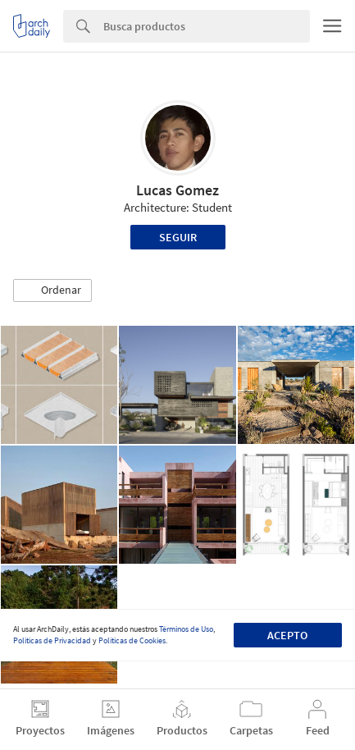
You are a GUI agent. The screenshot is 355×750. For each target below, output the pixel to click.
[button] (52, 290)
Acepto (287, 635)
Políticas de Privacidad (52, 640)
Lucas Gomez (177, 190)
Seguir (178, 237)
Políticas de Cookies (132, 640)
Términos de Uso (186, 629)
